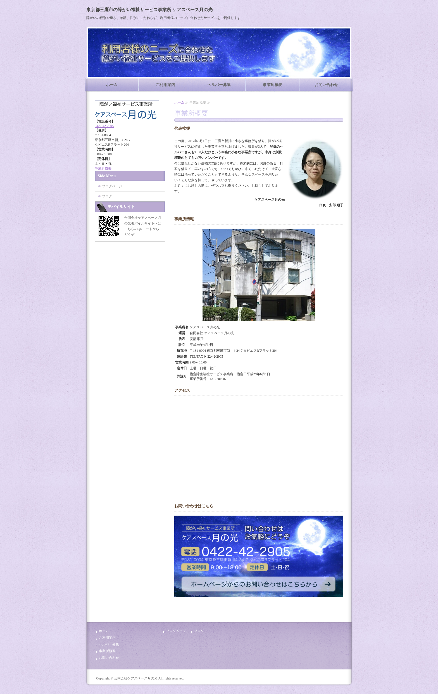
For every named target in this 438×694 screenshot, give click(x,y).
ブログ (107, 196)
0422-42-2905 (104, 126)
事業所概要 (272, 85)
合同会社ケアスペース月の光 (136, 678)
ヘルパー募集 (219, 85)
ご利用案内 (165, 85)
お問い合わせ (326, 85)
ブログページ (112, 186)
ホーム (112, 85)
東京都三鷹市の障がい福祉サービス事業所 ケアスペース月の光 (149, 9)
